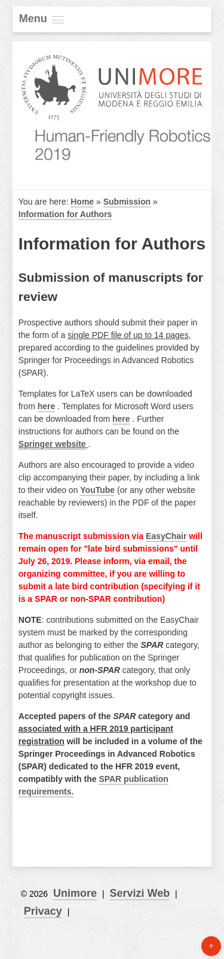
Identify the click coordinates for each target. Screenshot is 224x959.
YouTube (97, 490)
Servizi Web (139, 893)
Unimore (75, 893)
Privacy (43, 911)
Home (82, 201)
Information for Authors (65, 214)
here (47, 406)
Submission (127, 201)
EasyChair (166, 536)
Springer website (52, 444)
